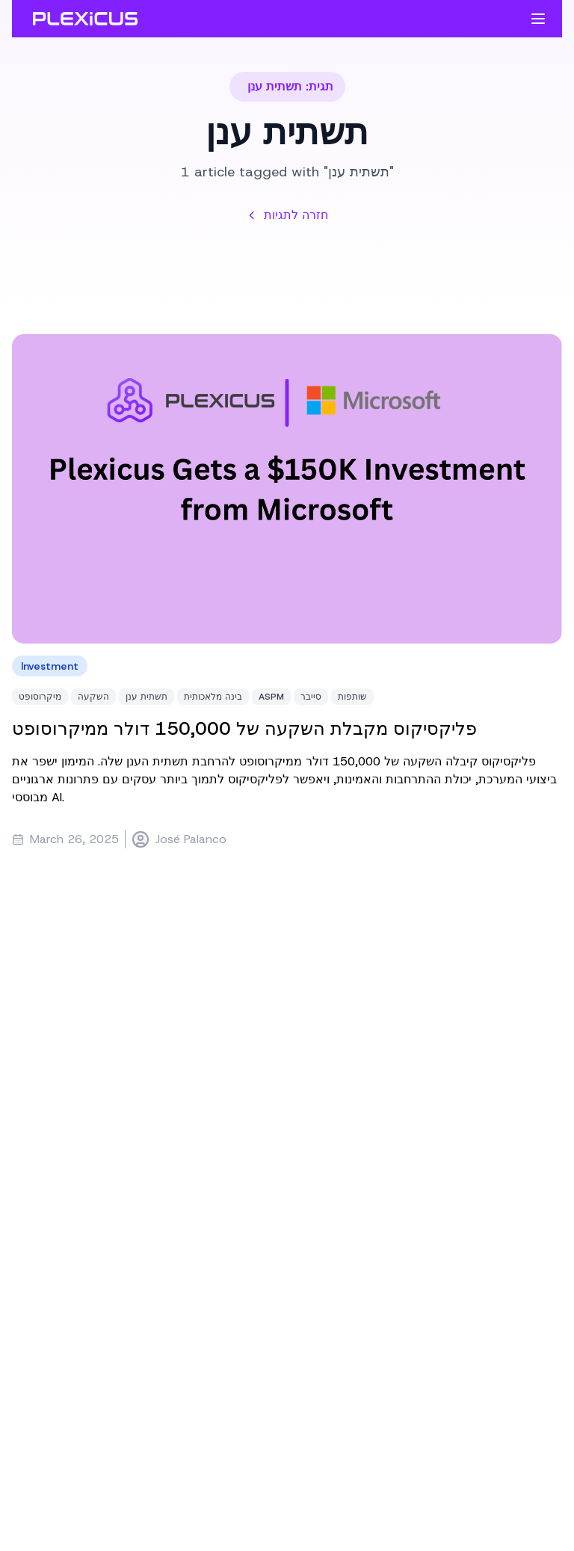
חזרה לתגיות (287, 215)
